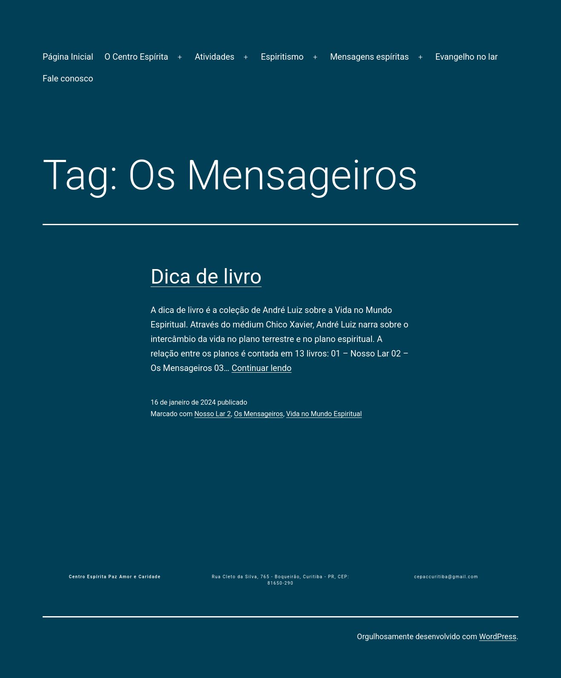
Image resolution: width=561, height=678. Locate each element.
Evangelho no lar (466, 57)
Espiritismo (282, 57)
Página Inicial (68, 57)
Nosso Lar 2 (212, 414)
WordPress (497, 636)
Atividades (214, 57)
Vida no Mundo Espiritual (324, 414)
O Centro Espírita (136, 57)
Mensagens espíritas (369, 57)
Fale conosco (68, 78)
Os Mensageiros (258, 414)
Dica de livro (206, 276)
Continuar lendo (262, 368)
